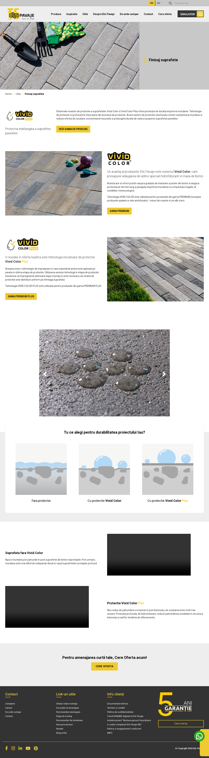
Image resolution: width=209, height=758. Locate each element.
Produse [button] (56, 14)
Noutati (59, 729)
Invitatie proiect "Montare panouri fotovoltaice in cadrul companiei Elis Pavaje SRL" (129, 722)
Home (8, 94)
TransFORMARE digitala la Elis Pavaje (125, 716)
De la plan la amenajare (67, 708)
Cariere (8, 708)
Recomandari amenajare (68, 712)
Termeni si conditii (116, 708)
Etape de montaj (64, 716)
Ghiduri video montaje (66, 704)
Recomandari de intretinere (69, 720)
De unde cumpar (129, 14)
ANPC (110, 733)
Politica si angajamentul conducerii (124, 729)
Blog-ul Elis (61, 733)
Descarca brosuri (64, 724)
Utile (18, 94)
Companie (10, 704)
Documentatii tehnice (117, 704)
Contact (148, 14)
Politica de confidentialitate (120, 712)
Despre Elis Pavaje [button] (104, 14)
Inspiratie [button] (71, 14)
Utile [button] (85, 14)
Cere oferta (165, 14)
